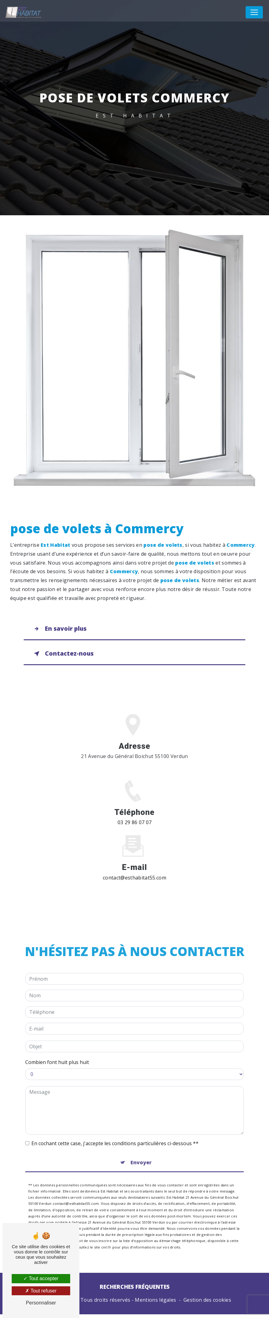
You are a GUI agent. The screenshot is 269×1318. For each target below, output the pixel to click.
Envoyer (141, 1152)
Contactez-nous (64, 655)
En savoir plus (60, 629)
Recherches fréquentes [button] (135, 1290)
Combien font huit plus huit (57, 1051)
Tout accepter (40, 1278)
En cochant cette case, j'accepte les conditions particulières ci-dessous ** (115, 1132)
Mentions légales (155, 1303)
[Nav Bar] (254, 12)
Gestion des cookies (207, 1303)
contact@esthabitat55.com (134, 866)
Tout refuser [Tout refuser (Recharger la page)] (41, 1290)
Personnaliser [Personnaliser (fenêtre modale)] (41, 1302)
